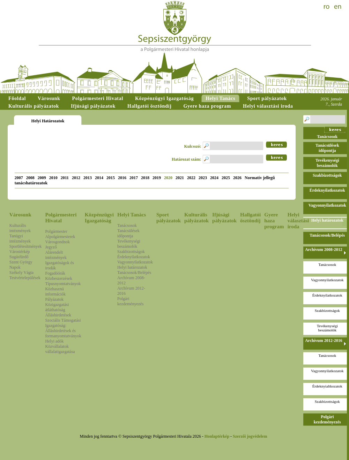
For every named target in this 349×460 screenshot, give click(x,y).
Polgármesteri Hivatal (60, 217)
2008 (30, 177)
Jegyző (51, 247)
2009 (42, 177)
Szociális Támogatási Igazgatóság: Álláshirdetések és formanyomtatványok (63, 328)
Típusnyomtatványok (63, 283)
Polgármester (56, 231)
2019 (157, 177)
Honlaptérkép (217, 436)
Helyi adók (54, 341)
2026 (237, 177)
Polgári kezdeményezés (130, 301)
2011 (65, 177)
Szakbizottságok (131, 251)
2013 (87, 177)
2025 (226, 177)
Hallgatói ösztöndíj (250, 217)
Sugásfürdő (19, 256)
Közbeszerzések (58, 278)
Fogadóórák (55, 273)
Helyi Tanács (131, 214)
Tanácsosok (127, 225)
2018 (145, 177)
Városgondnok (57, 241)
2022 (191, 177)
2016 (122, 177)
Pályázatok (54, 299)
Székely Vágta (21, 272)
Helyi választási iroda (298, 220)
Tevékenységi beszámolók (128, 244)
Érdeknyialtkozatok (327, 386)
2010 (53, 177)
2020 (168, 177)
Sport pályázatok (168, 217)
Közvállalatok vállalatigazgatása (60, 349)
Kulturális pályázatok (196, 217)
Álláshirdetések (58, 315)
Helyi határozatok (132, 267)
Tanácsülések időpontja (128, 233)
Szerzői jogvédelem (250, 436)
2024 (214, 177)
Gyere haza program (274, 220)
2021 (180, 177)
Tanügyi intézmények (20, 238)
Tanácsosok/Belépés (134, 272)
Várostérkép (19, 251)
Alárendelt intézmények (55, 255)
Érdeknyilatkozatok (133, 256)
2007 (19, 177)
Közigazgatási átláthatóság (57, 307)
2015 (110, 177)
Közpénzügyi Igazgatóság (99, 217)
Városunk (20, 214)
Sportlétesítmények (25, 246)
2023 (203, 177)
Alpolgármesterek (60, 236)
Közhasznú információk (55, 291)
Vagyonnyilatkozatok (135, 262)
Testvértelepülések (24, 277)
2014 (99, 177)
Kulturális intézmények (20, 228)
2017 (133, 177)
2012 (76, 177)
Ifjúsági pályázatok (224, 217)
